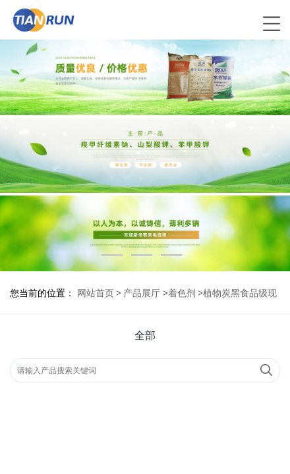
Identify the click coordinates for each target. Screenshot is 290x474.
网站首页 (95, 293)
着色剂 (182, 293)
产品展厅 (141, 293)
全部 (145, 335)
